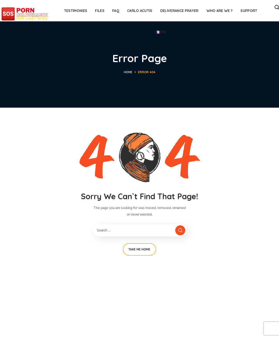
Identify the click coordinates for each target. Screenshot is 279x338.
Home (128, 72)
